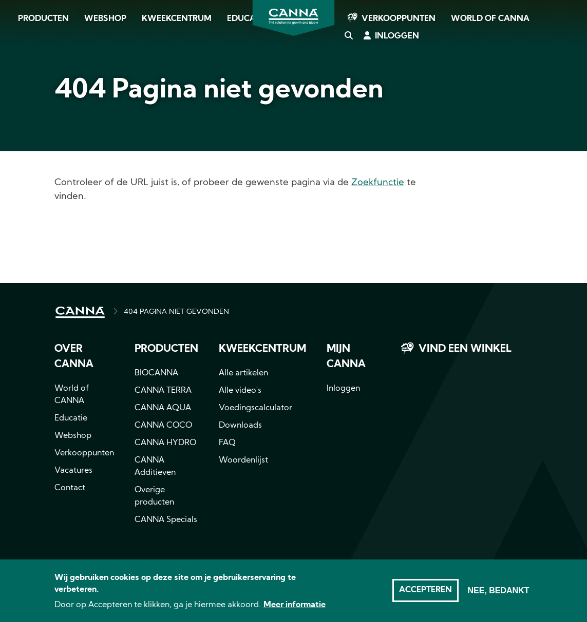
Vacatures (73, 471)
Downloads (240, 426)
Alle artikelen (243, 373)
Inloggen (397, 36)
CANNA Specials (166, 520)
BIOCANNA (156, 373)
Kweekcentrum (177, 19)
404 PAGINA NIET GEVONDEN (176, 312)
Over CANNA (73, 357)
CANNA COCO (163, 426)
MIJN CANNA (346, 357)
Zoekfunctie (377, 183)
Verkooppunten (398, 19)
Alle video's (240, 391)
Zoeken (348, 36)
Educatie (70, 418)
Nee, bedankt (498, 596)
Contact (69, 488)
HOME (80, 312)
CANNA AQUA (163, 408)
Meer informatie (294, 611)
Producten (43, 19)
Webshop (105, 19)
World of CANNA (490, 19)
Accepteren (425, 596)
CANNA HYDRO (165, 443)
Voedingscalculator (255, 408)
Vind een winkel (465, 349)
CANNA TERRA (163, 391)
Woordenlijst (243, 460)
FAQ (227, 443)
